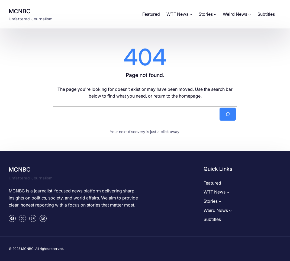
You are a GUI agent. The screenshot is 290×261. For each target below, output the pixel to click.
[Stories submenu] (215, 14)
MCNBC (20, 11)
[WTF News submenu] (190, 14)
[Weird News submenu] (249, 14)
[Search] (228, 114)
